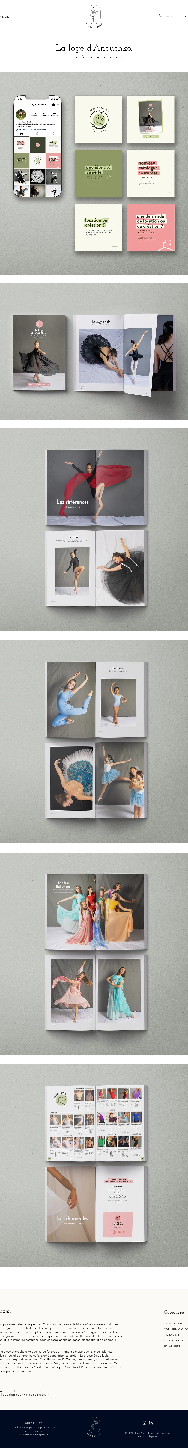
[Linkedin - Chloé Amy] (151, 1422)
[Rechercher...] (167, 16)
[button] (6, 17)
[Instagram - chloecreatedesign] (144, 1422)
